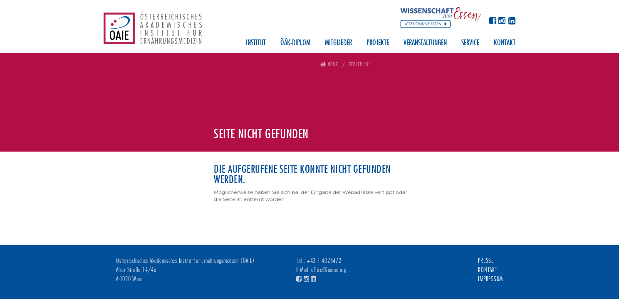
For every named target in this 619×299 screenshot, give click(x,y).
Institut (256, 43)
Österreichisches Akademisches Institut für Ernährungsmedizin (153, 31)
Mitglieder (338, 43)
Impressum (490, 279)
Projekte (377, 43)
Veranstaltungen (425, 43)
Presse (486, 261)
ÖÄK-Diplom (295, 43)
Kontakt (504, 43)
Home (333, 64)
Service (470, 43)
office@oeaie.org (328, 270)
